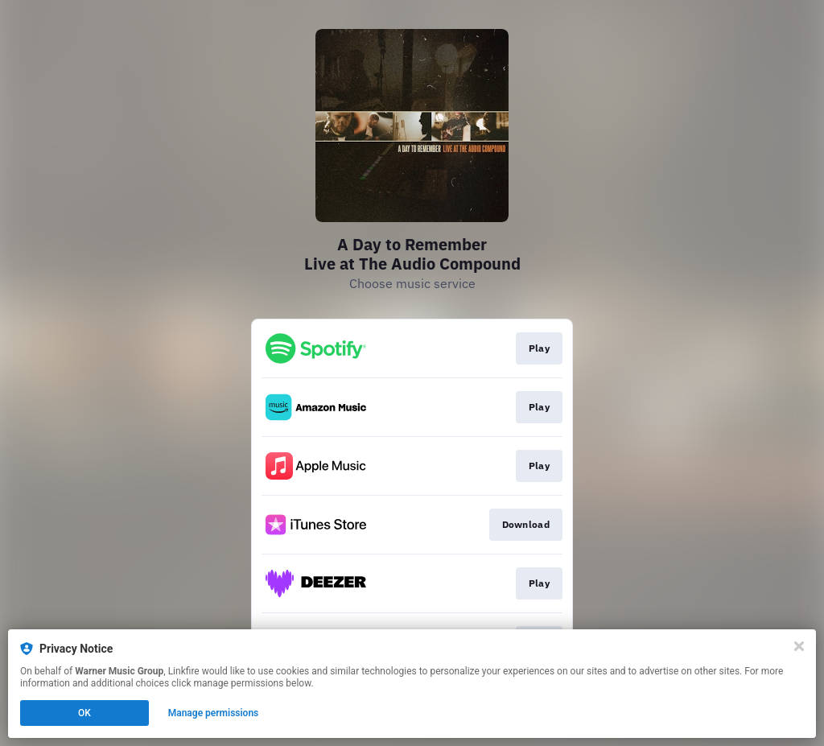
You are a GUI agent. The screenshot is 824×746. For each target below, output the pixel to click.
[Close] (799, 646)
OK (84, 713)
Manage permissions (213, 713)
